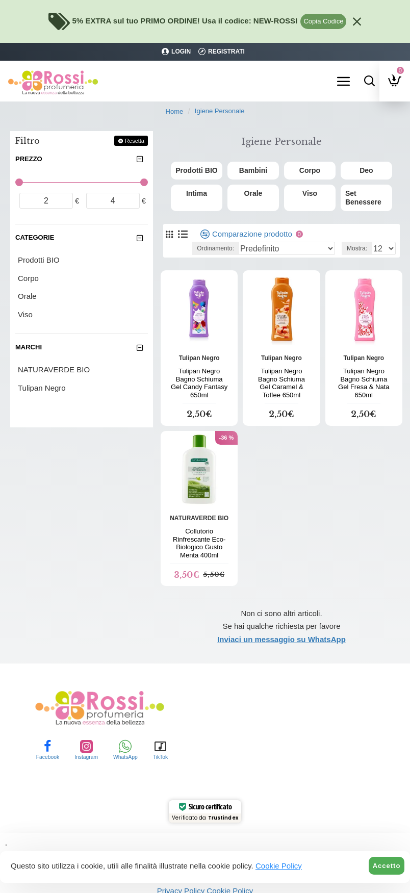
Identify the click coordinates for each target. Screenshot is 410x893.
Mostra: (357, 239)
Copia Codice (323, 21)
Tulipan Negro (199, 348)
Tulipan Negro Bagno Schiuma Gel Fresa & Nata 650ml (363, 374)
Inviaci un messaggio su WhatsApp (281, 630)
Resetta (134, 141)
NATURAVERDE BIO (199, 509)
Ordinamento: (215, 239)
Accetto (387, 866)
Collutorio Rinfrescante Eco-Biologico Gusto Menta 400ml (199, 534)
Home (175, 111)
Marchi (28, 347)
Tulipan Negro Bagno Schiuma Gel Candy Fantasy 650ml (199, 374)
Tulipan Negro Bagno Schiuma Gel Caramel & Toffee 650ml (281, 374)
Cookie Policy (278, 865)
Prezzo (28, 159)
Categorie (34, 237)
